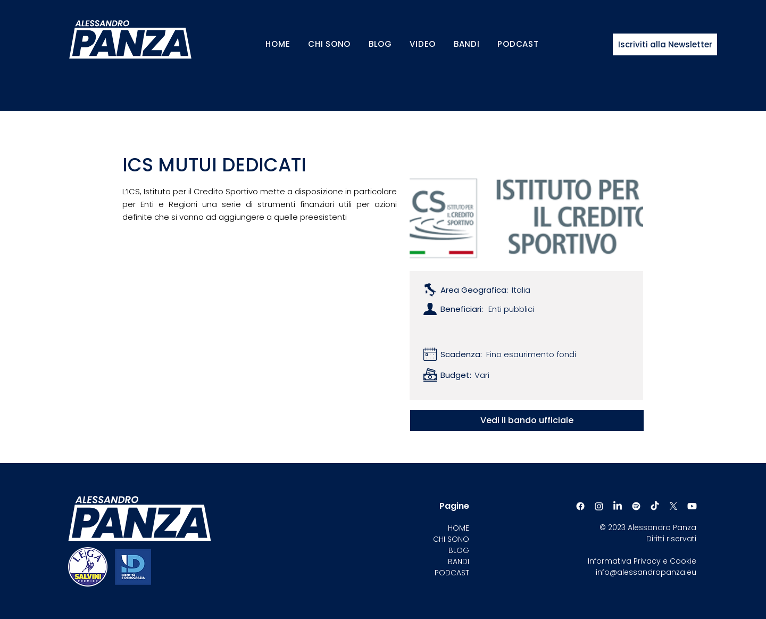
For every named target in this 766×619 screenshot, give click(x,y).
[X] (673, 506)
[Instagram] (599, 506)
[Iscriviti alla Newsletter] (665, 44)
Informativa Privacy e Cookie (642, 561)
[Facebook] (580, 506)
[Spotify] (636, 506)
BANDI (458, 561)
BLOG (458, 550)
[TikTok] (655, 506)
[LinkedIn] (617, 506)
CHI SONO (451, 539)
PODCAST (452, 572)
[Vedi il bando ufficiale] (527, 420)
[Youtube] (692, 506)
